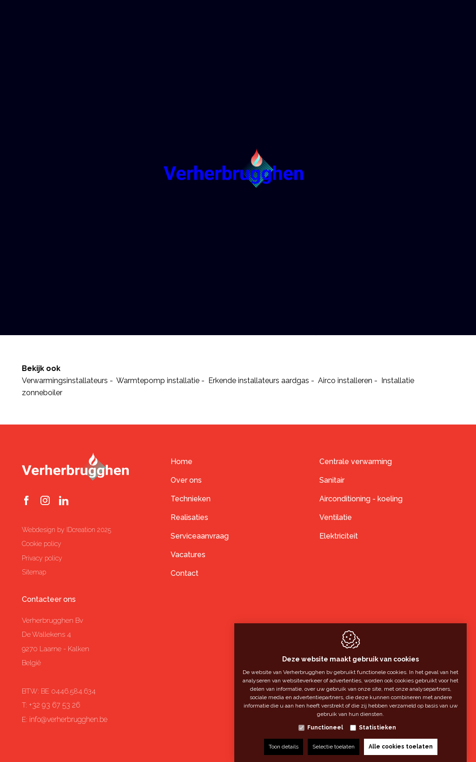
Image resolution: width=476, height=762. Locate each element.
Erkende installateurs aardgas (258, 380)
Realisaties (189, 517)
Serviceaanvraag (200, 536)
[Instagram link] (45, 501)
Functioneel (325, 718)
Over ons (186, 480)
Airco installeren (345, 380)
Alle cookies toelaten (401, 737)
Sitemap (34, 572)
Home (181, 461)
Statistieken (377, 718)
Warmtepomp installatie (157, 380)
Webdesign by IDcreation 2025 (66, 529)
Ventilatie (335, 517)
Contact (184, 573)
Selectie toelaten (333, 737)
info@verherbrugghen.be (68, 719)
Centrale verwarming (355, 461)
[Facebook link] (26, 501)
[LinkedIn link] (63, 501)
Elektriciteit (338, 536)
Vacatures (188, 554)
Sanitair (331, 480)
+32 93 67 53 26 (54, 705)
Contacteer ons (49, 599)
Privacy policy (42, 558)
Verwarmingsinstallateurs (65, 380)
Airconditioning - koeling (361, 498)
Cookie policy (41, 543)
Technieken (191, 498)
